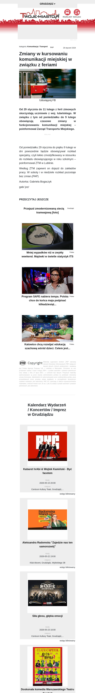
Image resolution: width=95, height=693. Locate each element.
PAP (52, 47)
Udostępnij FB (47, 100)
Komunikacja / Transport (37, 47)
